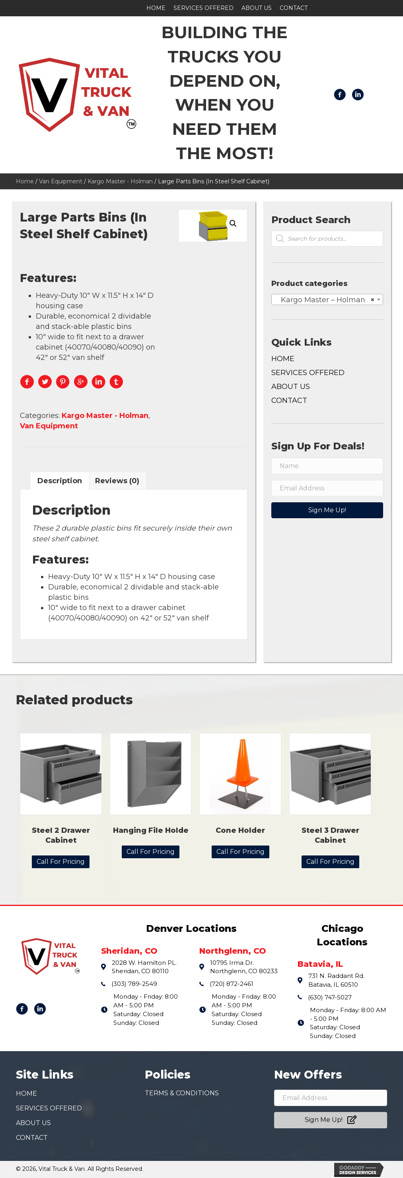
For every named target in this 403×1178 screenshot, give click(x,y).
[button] (327, 510)
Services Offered (308, 372)
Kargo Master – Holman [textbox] (325, 299)
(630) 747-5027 (330, 997)
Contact (289, 400)
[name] (327, 466)
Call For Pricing (61, 861)
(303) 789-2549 (134, 983)
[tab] (60, 481)
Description (59, 480)
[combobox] (327, 299)
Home (25, 181)
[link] (155, 8)
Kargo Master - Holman (120, 181)
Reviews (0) (117, 480)
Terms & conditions (182, 1093)
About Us (290, 386)
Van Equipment (60, 181)
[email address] (327, 488)
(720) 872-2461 (231, 983)
